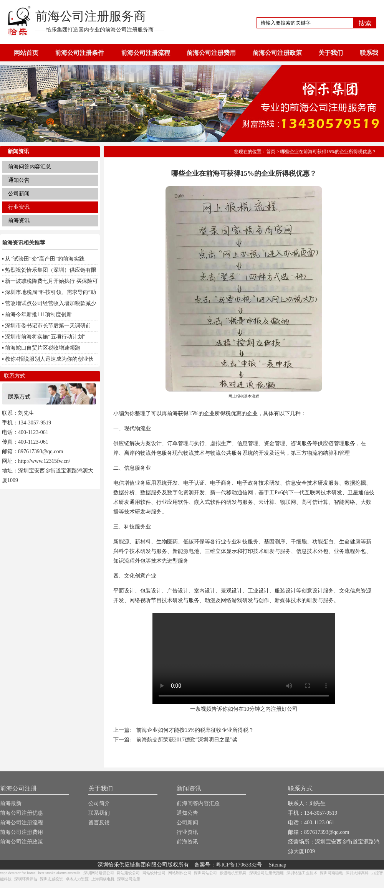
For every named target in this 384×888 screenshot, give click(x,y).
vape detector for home (17, 873)
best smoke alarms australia (59, 873)
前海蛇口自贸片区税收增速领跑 (42, 348)
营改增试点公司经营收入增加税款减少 (50, 303)
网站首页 (26, 53)
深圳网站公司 (205, 873)
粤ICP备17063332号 (239, 865)
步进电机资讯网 (233, 873)
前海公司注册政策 (277, 53)
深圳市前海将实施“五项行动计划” (45, 337)
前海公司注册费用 (211, 53)
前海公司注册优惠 (21, 813)
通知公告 (19, 180)
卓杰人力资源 (77, 879)
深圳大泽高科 (357, 873)
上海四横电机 (102, 879)
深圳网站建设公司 (98, 873)
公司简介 (99, 803)
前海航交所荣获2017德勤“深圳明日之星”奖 (187, 740)
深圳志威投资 (51, 879)
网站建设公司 (128, 873)
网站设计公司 (154, 873)
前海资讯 (19, 220)
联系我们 (99, 813)
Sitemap (277, 865)
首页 (270, 151)
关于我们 (330, 53)
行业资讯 (19, 207)
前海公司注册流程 (145, 53)
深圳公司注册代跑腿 (266, 873)
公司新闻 (19, 193)
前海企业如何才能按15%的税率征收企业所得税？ (195, 730)
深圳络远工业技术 (301, 873)
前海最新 (11, 803)
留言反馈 (99, 822)
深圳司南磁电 (331, 873)
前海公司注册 (18, 788)
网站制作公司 (179, 873)
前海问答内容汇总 (29, 167)
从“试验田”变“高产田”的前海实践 (44, 259)
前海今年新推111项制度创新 (38, 314)
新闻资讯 (189, 788)
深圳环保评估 (25, 879)
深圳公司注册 (128, 879)
